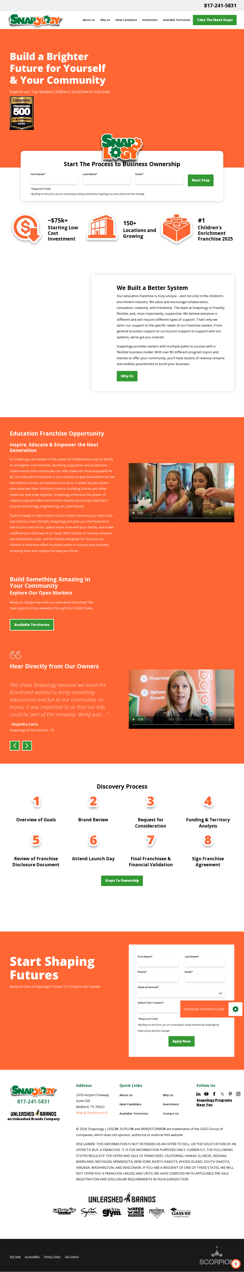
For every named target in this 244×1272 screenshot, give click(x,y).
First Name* (38, 174)
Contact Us (171, 1126)
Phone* (142, 984)
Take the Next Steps (215, 20)
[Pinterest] (230, 1106)
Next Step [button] (201, 180)
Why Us (105, 20)
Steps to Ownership (122, 892)
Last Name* (90, 174)
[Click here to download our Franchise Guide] (212, 1009)
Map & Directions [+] (91, 1124)
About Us (89, 20)
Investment (150, 20)
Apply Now (181, 1053)
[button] (236, 1264)
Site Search (72, 1269)
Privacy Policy (52, 1269)
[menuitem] (89, 20)
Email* (139, 174)
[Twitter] (222, 1106)
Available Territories (176, 20)
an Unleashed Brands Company (33, 1131)
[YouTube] (206, 1106)
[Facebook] (214, 1106)
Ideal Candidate (126, 20)
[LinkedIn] (198, 1106)
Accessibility (32, 1269)
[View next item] (27, 758)
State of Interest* (148, 999)
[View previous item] (15, 758)
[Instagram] (238, 1106)
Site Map (15, 1269)
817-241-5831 (220, 6)
